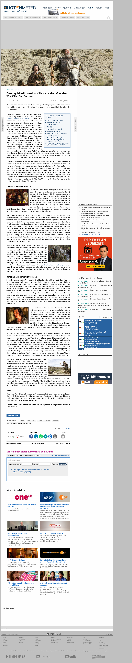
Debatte (69, 639)
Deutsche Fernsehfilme (97, 651)
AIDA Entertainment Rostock (94, 345)
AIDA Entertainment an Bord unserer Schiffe (91, 322)
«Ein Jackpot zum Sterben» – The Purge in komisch (94, 300)
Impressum (101, 648)
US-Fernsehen (38, 647)
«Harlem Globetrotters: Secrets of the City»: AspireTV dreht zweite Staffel (95, 216)
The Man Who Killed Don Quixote (19, 423)
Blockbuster (64, 651)
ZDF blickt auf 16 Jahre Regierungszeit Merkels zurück (96, 208)
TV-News (37, 639)
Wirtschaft (37, 642)
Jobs (100, 640)
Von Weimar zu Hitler (13, 17)
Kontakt (101, 642)
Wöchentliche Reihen (56, 639)
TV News (43, 651)
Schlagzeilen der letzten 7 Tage (91, 234)
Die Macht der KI (50, 17)
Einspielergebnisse (87, 642)
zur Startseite (38, 443)
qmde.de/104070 (65, 429)
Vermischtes (38, 640)
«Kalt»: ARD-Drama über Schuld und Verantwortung (92, 221)
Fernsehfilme (70, 651)
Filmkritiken (29, 651)
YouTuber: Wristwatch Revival (90, 232)
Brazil (22, 421)
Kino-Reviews (70, 642)
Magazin (47, 7)
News (58, 7)
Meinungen (79, 7)
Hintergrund (22, 639)
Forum (98, 7)
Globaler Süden (67, 17)
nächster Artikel (63, 443)
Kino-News (85, 639)
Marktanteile (54, 640)
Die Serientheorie (32, 17)
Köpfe (36, 645)
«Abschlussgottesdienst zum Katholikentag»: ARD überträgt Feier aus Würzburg (95, 212)
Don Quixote (31, 421)
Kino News (7, 651)
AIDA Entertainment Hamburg (92, 333)
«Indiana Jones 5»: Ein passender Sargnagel (94, 310)
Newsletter (5, 640)
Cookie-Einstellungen (104, 646)
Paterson (56, 421)
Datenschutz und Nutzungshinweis (103, 644)
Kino (90, 7)
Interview (21, 642)
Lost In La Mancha (44, 421)
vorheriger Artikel (14, 443)
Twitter (4, 647)
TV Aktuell (13, 651)
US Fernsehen (36, 651)
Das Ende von (83, 17)
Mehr (107, 7)
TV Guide (57, 651)
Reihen (20, 640)
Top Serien (106, 651)
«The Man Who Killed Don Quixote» (19, 119)
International (38, 644)
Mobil (4, 642)
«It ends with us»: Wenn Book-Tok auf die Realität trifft (94, 295)
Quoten (67, 7)
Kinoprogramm (87, 651)
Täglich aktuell (54, 642)
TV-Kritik (69, 640)
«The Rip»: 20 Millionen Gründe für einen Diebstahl (94, 282)
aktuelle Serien (78, 651)
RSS (4, 639)
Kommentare (13, 415)
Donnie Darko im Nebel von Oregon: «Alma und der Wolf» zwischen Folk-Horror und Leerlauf (94, 305)
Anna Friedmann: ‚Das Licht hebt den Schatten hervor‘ (96, 225)
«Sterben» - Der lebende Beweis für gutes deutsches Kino (95, 286)
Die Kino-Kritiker (87, 640)
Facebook (5, 645)
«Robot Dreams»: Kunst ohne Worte (93, 291)
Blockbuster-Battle (87, 644)
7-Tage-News (6, 644)
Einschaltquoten (50, 651)
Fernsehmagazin (21, 651)
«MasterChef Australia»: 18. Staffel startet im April (95, 229)
